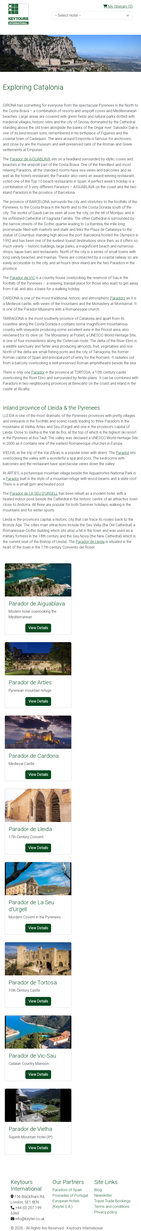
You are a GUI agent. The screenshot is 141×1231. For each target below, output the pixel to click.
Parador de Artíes (30, 682)
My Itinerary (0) (118, 6)
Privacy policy (105, 1212)
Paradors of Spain (67, 1190)
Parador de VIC (22, 278)
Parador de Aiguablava (37, 603)
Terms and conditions (111, 1206)
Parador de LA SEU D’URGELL (34, 493)
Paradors (117, 298)
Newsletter (103, 1195)
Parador (38, 372)
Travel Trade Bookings (112, 1201)
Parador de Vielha (30, 1129)
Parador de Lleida (90, 541)
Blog (98, 1190)
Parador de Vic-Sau (32, 1055)
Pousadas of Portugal (70, 1195)
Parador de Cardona (34, 755)
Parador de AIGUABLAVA (30, 159)
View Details (38, 628)
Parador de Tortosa (33, 982)
